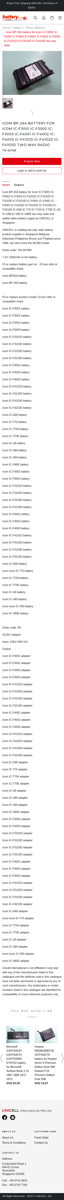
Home (6, 27)
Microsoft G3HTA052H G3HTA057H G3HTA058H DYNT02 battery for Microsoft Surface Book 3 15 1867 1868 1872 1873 (17, 1062)
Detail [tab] (6, 185)
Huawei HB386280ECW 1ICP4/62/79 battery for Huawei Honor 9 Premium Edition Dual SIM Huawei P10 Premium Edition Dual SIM (46, 1062)
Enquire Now (32, 161)
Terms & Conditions (14, 1142)
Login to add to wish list (31, 170)
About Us (7, 1137)
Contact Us (41, 1142)
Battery (17, 27)
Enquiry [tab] (19, 185)
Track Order (41, 1137)
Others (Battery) (35, 27)
